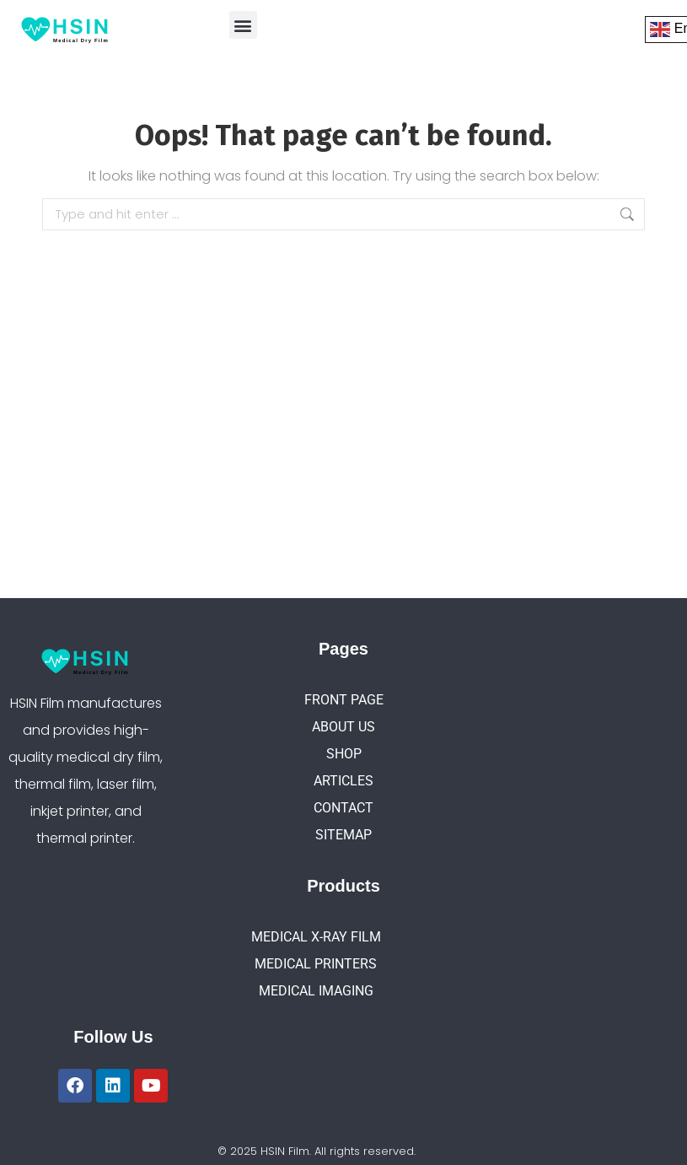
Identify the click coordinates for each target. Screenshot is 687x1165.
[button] (243, 25)
